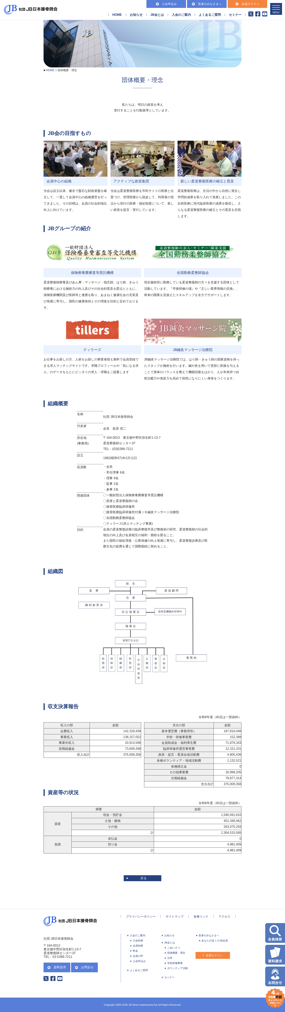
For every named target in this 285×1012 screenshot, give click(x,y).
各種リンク (201, 916)
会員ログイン (247, 4)
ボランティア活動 (177, 968)
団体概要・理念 (176, 952)
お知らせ (136, 14)
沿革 (169, 957)
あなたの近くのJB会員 (214, 940)
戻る (143, 878)
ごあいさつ (173, 947)
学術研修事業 (175, 963)
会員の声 (138, 955)
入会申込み (166, 4)
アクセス (224, 916)
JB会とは (169, 942)
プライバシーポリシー (141, 916)
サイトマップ (174, 916)
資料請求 (57, 967)
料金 (135, 950)
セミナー (235, 14)
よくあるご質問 (210, 14)
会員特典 (138, 945)
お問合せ (84, 967)
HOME (117, 14)
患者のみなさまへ (207, 4)
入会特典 (138, 940)
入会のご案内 (137, 935)
